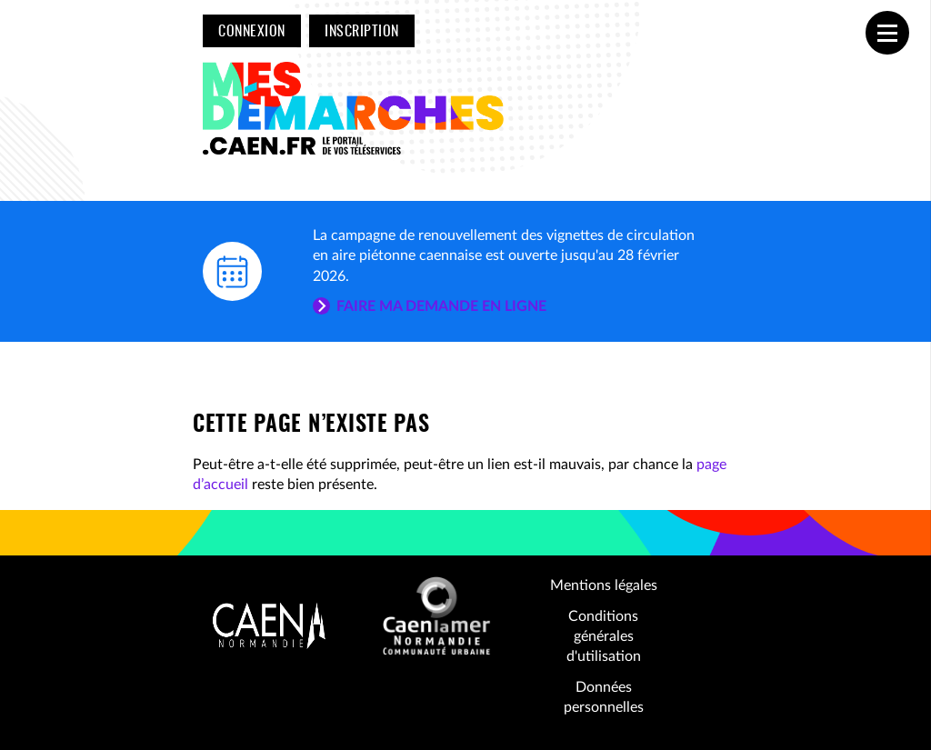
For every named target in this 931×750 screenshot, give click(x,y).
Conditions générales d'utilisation (603, 637)
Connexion (251, 32)
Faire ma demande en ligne (441, 306)
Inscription (361, 32)
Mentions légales (603, 585)
